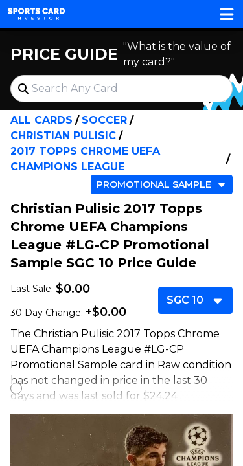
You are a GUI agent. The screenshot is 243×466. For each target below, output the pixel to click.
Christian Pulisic (63, 135)
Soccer (104, 120)
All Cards (41, 120)
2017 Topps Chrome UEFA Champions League (85, 159)
